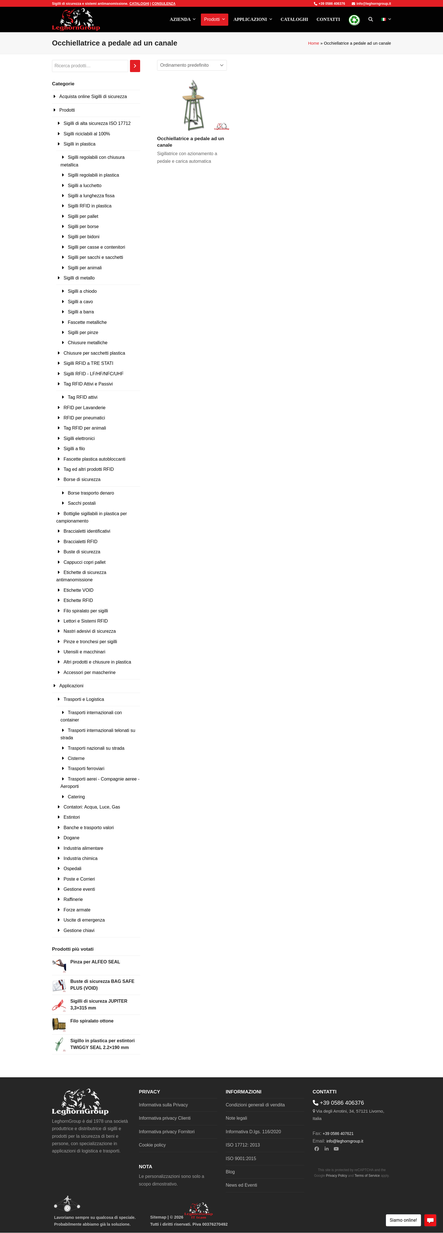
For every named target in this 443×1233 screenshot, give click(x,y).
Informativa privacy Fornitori (167, 1131)
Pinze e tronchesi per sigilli (90, 641)
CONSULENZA (163, 4)
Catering (76, 796)
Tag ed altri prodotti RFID (89, 469)
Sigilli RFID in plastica (90, 205)
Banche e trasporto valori (89, 827)
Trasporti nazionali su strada (96, 748)
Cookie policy (152, 1145)
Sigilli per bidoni (83, 236)
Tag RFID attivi (82, 397)
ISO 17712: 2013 (243, 1145)
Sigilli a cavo (80, 301)
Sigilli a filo (74, 448)
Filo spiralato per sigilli (86, 610)
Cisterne (76, 758)
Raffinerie (73, 899)
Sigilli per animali (85, 267)
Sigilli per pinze (83, 332)
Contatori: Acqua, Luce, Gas (92, 807)
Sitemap (158, 1217)
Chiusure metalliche (88, 342)
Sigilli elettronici (79, 438)
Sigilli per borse (83, 226)
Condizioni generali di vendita (255, 1104)
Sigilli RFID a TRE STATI (88, 363)
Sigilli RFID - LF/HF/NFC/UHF (93, 373)
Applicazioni (71, 685)
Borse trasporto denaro (91, 493)
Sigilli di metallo (79, 278)
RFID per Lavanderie (85, 407)
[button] (370, 19)
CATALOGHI (139, 4)
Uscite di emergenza (84, 920)
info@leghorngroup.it (371, 4)
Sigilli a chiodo (82, 291)
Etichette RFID (78, 600)
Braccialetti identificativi (87, 531)
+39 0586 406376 (329, 4)
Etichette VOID (79, 590)
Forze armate (77, 909)
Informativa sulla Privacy (163, 1104)
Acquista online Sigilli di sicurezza (93, 96)
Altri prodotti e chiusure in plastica (97, 662)
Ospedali (72, 868)
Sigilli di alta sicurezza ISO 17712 (97, 123)
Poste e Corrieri (79, 879)
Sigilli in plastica (79, 144)
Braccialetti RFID (80, 541)
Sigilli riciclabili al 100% (87, 133)
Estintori (72, 817)
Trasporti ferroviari (86, 768)
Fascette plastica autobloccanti (94, 459)
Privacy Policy (336, 1176)
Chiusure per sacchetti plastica (94, 353)
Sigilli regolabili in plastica (93, 175)
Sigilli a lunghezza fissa (91, 195)
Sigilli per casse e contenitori (96, 247)
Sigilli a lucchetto (84, 185)
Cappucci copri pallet (85, 562)
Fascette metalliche (87, 322)
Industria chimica (80, 858)
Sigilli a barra (81, 311)
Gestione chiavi (79, 930)
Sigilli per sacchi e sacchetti (95, 257)
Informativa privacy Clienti (165, 1118)
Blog (230, 1171)
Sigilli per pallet (83, 216)
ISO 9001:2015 (241, 1158)
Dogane (71, 837)
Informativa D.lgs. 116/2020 (253, 1131)
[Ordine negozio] (192, 65)
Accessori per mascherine (90, 672)
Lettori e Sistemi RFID (86, 621)
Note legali (236, 1118)
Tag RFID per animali (85, 428)
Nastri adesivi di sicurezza (90, 631)
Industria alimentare (83, 848)
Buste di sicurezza (82, 551)
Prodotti (67, 110)
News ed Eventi (241, 1185)
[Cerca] (135, 66)
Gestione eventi (79, 889)
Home (313, 43)
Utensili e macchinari (84, 651)
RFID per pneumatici (84, 417)
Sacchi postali (82, 503)
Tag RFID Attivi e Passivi (88, 384)
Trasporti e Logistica (84, 699)
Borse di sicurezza (82, 479)
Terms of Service (367, 1176)
